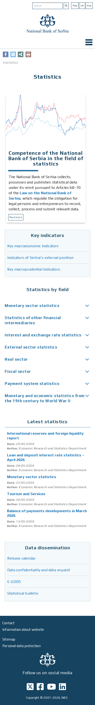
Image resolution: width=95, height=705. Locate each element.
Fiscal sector (18, 371)
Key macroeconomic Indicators (33, 246)
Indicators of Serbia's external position (40, 257)
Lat (82, 5)
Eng (89, 5)
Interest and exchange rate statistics (43, 335)
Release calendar (21, 558)
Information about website (23, 629)
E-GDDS (14, 581)
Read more (15, 217)
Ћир (75, 5)
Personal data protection (21, 646)
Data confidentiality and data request (38, 570)
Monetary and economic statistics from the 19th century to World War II (45, 398)
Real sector (16, 359)
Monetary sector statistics (32, 305)
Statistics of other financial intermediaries (33, 320)
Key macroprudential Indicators (33, 269)
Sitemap (8, 639)
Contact (8, 623)
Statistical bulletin (22, 593)
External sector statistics (31, 347)
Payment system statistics (32, 383)
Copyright (33, 697)
